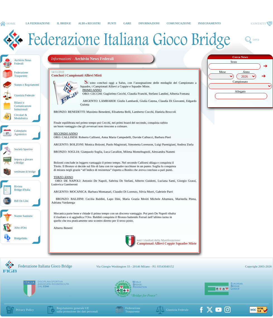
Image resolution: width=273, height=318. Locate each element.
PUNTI (112, 23)
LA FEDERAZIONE (38, 23)
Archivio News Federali (22, 62)
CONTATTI (261, 24)
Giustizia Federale (24, 95)
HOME (7, 24)
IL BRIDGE (64, 23)
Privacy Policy (25, 309)
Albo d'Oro (20, 227)
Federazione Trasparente (21, 74)
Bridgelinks (20, 238)
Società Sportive (23, 149)
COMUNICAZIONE (179, 23)
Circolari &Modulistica (21, 116)
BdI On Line (21, 200)
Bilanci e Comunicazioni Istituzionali (22, 106)
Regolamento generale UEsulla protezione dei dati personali (77, 309)
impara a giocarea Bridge (23, 161)
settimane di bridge (25, 171)
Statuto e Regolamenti (26, 84)
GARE (127, 23)
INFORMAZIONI (148, 23)
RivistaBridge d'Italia (22, 188)
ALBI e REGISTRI (89, 23)
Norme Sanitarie (23, 215)
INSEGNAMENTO (209, 23)
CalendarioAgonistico (20, 132)
